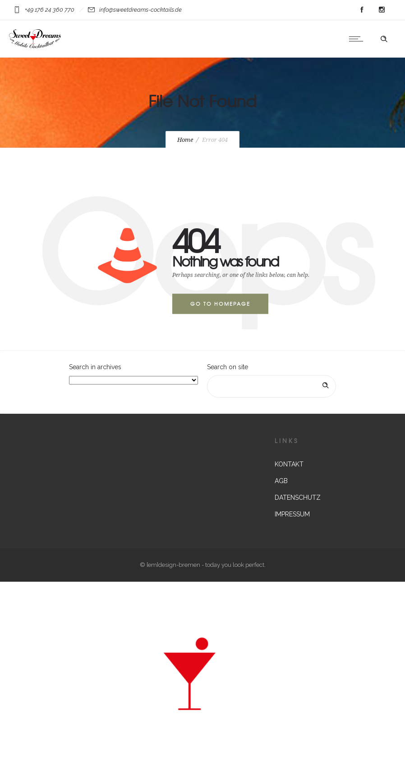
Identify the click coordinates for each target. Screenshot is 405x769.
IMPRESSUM (292, 514)
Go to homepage (220, 303)
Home (185, 139)
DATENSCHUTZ (298, 497)
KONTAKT (289, 464)
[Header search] (384, 39)
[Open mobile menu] (358, 39)
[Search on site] (271, 386)
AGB (281, 480)
